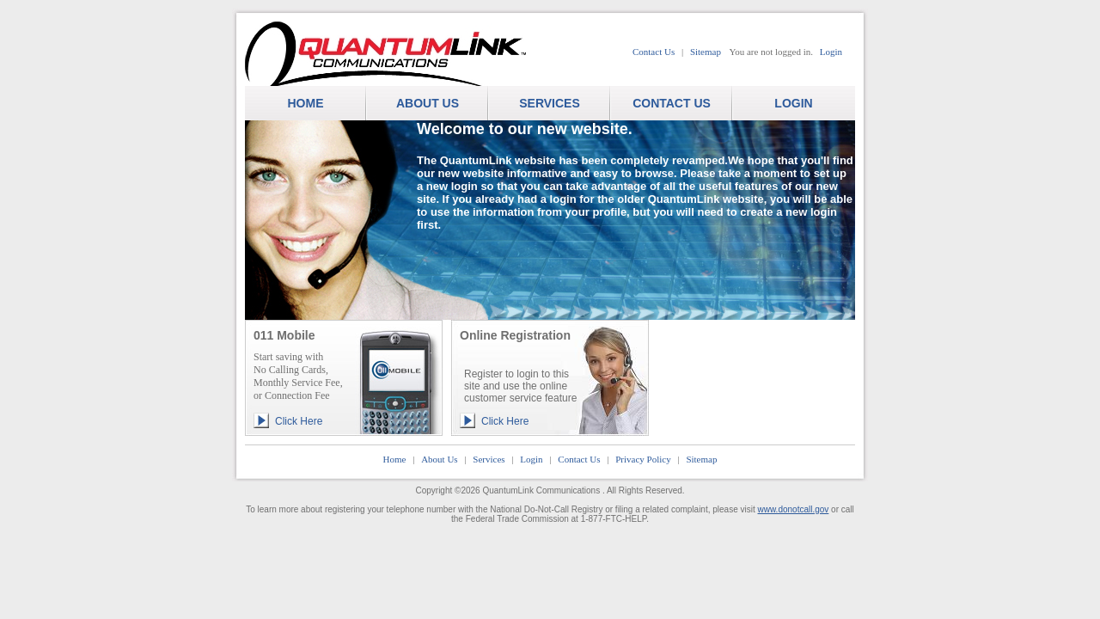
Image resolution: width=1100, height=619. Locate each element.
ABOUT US (427, 103)
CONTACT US (671, 103)
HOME (306, 103)
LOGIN (793, 103)
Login (831, 51)
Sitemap (705, 51)
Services (488, 459)
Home (394, 459)
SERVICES (549, 103)
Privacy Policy (642, 459)
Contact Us (653, 51)
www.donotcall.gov (793, 509)
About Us (439, 459)
